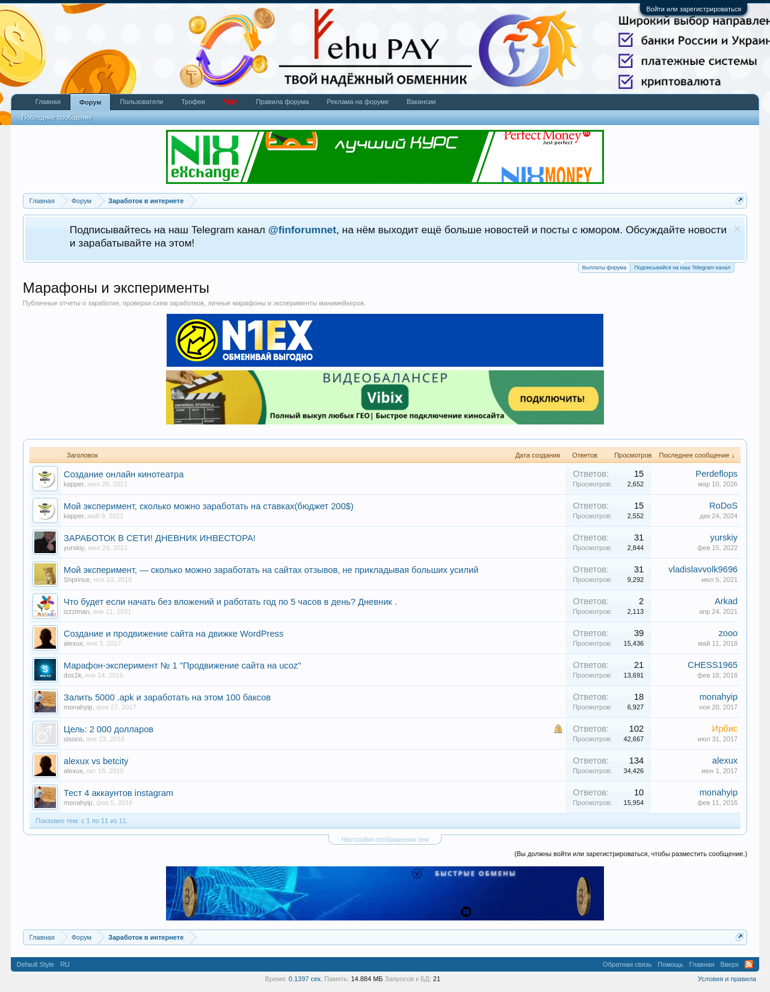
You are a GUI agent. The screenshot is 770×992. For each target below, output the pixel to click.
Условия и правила (727, 978)
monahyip (78, 707)
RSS (749, 964)
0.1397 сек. (305, 978)
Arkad (726, 601)
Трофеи (193, 101)
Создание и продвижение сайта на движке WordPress (173, 633)
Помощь (670, 964)
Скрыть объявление (737, 228)
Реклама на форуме (358, 101)
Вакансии (421, 101)
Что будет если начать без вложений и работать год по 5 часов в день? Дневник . (230, 602)
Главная (48, 101)
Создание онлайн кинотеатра (124, 474)
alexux (73, 643)
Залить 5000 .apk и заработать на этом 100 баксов (167, 697)
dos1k (72, 675)
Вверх (730, 964)
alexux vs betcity (96, 761)
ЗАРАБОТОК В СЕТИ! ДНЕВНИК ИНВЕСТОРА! (160, 538)
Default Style (35, 964)
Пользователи (141, 101)
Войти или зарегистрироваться (693, 9)
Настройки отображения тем (385, 839)
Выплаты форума (604, 268)
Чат (230, 101)
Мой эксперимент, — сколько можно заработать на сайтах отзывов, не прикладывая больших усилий (271, 570)
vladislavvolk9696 (703, 569)
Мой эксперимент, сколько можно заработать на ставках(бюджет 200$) (209, 506)
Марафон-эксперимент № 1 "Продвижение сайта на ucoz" (182, 665)
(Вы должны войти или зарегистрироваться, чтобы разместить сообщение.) (630, 853)
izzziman (77, 611)
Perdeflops (716, 474)
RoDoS (723, 505)
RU (65, 964)
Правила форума (282, 101)
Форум (90, 102)
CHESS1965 (713, 665)
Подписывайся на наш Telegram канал (682, 267)
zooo (728, 633)
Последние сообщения (57, 117)
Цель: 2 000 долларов (108, 729)
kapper (74, 484)
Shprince (77, 579)
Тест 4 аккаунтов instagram (118, 793)
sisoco (73, 738)
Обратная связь (627, 964)
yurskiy (74, 547)
